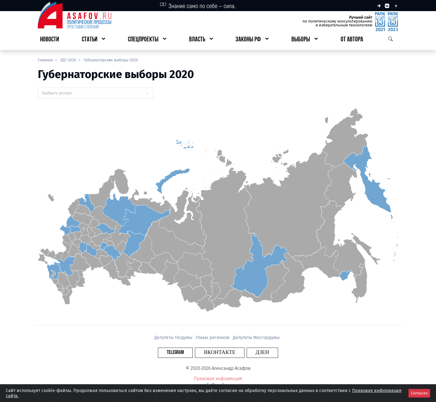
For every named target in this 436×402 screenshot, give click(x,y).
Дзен (252, 352)
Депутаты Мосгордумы (256, 337)
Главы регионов (213, 337)
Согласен (419, 393)
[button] (93, 40)
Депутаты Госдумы (174, 337)
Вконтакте (220, 352)
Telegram (185, 352)
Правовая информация (218, 378)
